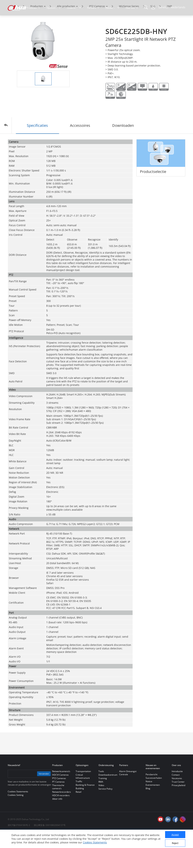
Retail (78, 807)
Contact (176, 790)
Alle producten (66, 21)
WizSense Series (129, 21)
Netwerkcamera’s (61, 786)
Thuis (13, 21)
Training (102, 793)
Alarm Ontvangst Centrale (127, 788)
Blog (148, 803)
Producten (36, 21)
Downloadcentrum (107, 790)
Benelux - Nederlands (171, 7)
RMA (100, 797)
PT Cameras (58, 797)
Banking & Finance (85, 800)
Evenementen (153, 800)
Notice (149, 796)
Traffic (79, 796)
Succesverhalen (154, 793)
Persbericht (151, 789)
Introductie (177, 786)
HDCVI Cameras (60, 790)
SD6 (152, 21)
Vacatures (177, 793)
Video (101, 800)
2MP (169, 21)
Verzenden (43, 789)
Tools (101, 786)
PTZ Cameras (97, 21)
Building (80, 803)
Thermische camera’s (58, 802)
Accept (175, 834)
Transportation (83, 786)
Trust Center (178, 797)
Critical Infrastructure (83, 792)
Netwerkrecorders (61, 807)
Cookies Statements (95, 842)
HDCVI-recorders (61, 810)
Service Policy (105, 804)
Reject (175, 843)
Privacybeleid (178, 800)
